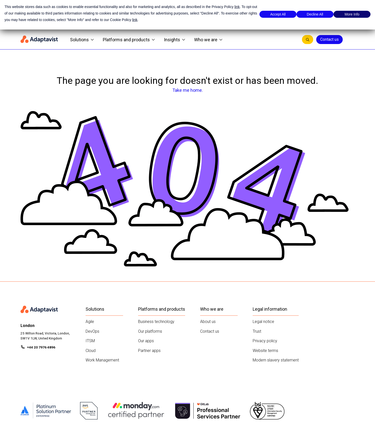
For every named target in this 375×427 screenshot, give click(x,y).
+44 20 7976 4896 (41, 347)
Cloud (91, 350)
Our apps (146, 340)
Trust (257, 331)
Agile (90, 321)
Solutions (82, 39)
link (237, 7)
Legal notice (263, 321)
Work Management (102, 360)
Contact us (329, 39)
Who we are (208, 39)
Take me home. (187, 90)
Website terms (265, 350)
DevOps (92, 331)
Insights (174, 39)
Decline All (315, 14)
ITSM (90, 340)
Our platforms (150, 331)
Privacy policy (265, 340)
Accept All (277, 14)
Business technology (156, 321)
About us (208, 321)
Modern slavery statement (276, 360)
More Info (351, 14)
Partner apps (149, 350)
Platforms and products (129, 39)
